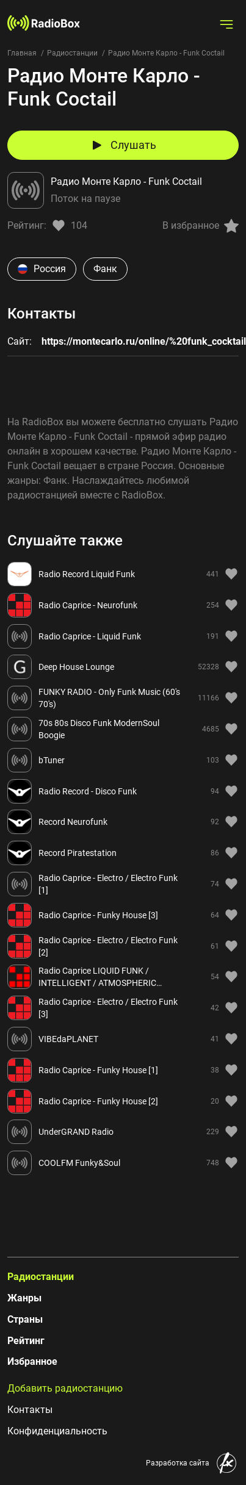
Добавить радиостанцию (65, 1388)
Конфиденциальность (57, 1431)
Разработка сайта (177, 1463)
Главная (22, 53)
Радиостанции (72, 53)
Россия (42, 269)
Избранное (32, 1361)
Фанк (105, 269)
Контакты (29, 1409)
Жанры (24, 1298)
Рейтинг (26, 1341)
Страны (25, 1319)
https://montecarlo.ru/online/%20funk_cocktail (144, 341)
